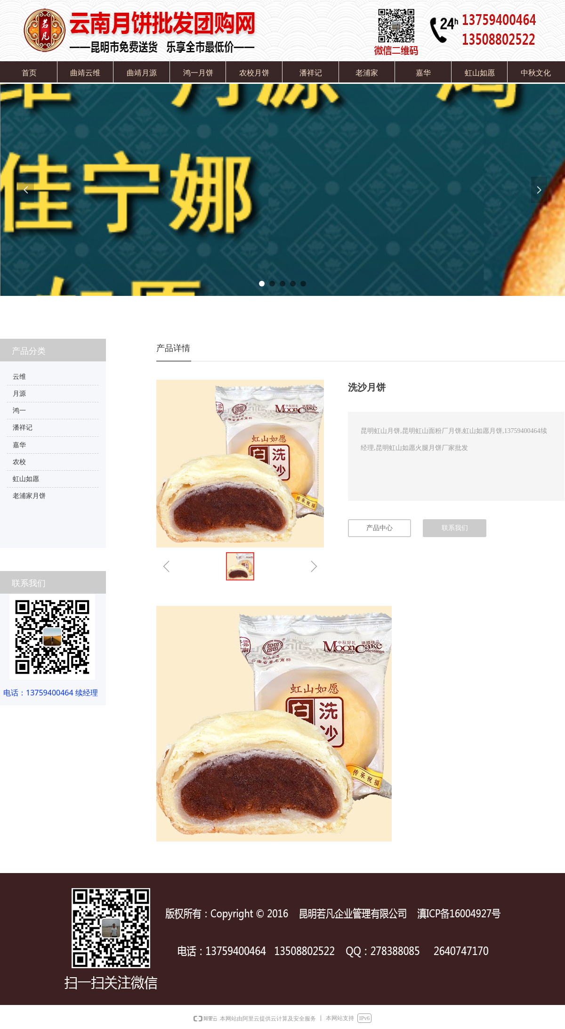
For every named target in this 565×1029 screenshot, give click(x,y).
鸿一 (19, 410)
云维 (19, 376)
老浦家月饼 (29, 495)
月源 (19, 393)
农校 (19, 462)
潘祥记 (22, 427)
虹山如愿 (26, 478)
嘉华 (19, 445)
